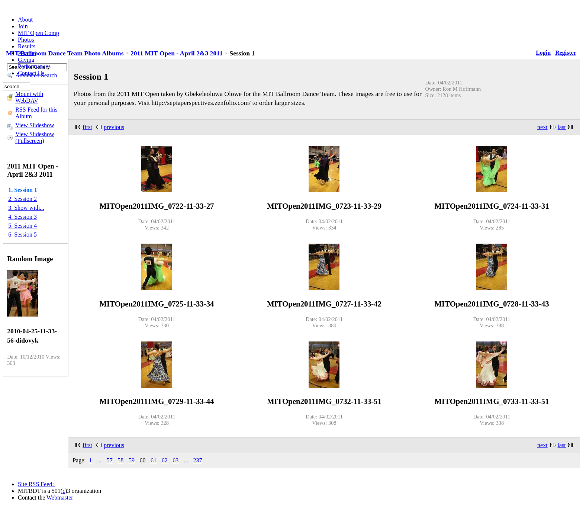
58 (120, 460)
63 (175, 460)
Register (565, 52)
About (25, 19)
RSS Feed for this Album (36, 112)
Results (26, 46)
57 (110, 460)
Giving (26, 60)
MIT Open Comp (38, 33)
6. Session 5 (22, 234)
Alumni (27, 53)
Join (23, 26)
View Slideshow (34, 125)
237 (197, 460)
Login (543, 52)
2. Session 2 (22, 199)
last (562, 127)
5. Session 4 (22, 225)
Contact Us (31, 73)
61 (154, 460)
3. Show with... (26, 208)
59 (132, 460)
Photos (26, 39)
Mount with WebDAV (29, 97)
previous (114, 127)
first (87, 127)
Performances (34, 66)
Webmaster (59, 497)
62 (165, 460)
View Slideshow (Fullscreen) (34, 137)
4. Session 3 (22, 217)
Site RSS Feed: (36, 484)
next (542, 127)
